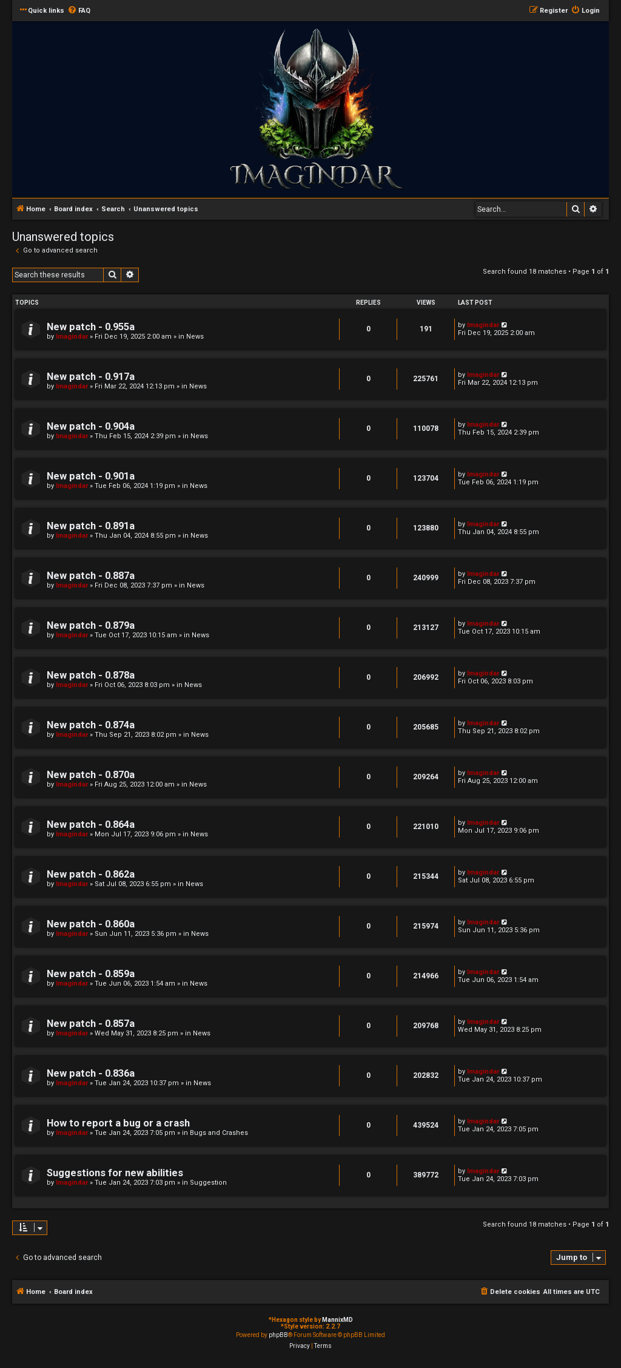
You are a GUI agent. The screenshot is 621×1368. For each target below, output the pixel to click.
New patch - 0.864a (91, 824)
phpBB (278, 1335)
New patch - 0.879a (91, 625)
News (195, 336)
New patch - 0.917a (91, 376)
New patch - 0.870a (91, 775)
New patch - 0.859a (91, 974)
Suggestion (208, 1183)
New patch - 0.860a (91, 924)
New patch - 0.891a (91, 526)
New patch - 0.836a (91, 1073)
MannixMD (337, 1319)
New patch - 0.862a (91, 874)
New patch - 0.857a (91, 1023)
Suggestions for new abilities (115, 1173)
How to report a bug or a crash (118, 1123)
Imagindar (72, 336)
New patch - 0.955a (91, 327)
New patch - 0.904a (91, 426)
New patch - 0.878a (91, 675)
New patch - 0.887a (91, 575)
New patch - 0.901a (91, 476)
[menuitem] (78, 11)
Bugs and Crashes (219, 1133)
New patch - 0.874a (91, 725)
